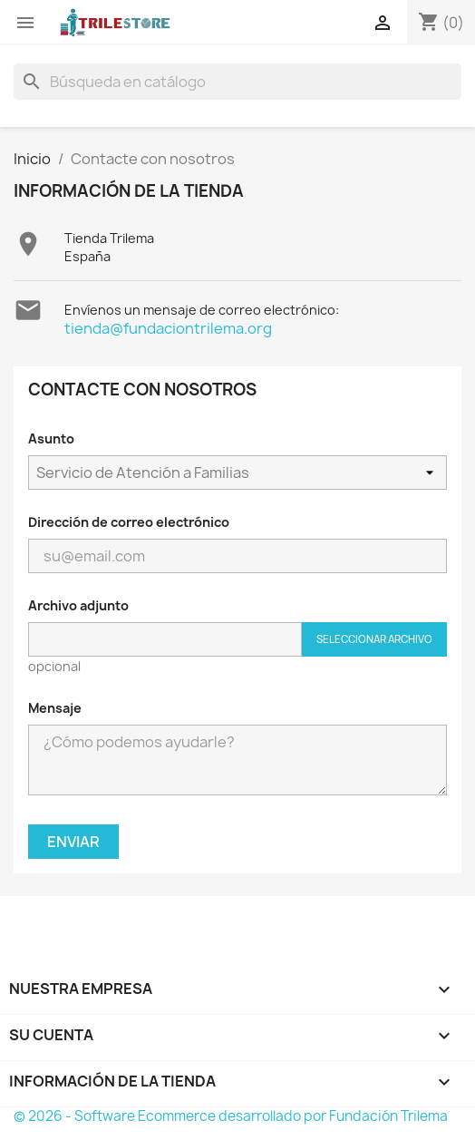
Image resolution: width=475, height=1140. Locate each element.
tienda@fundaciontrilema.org (168, 328)
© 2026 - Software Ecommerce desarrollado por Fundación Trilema (231, 1115)
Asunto (51, 438)
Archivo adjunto (78, 605)
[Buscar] (237, 81)
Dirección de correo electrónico (128, 522)
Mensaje (55, 707)
